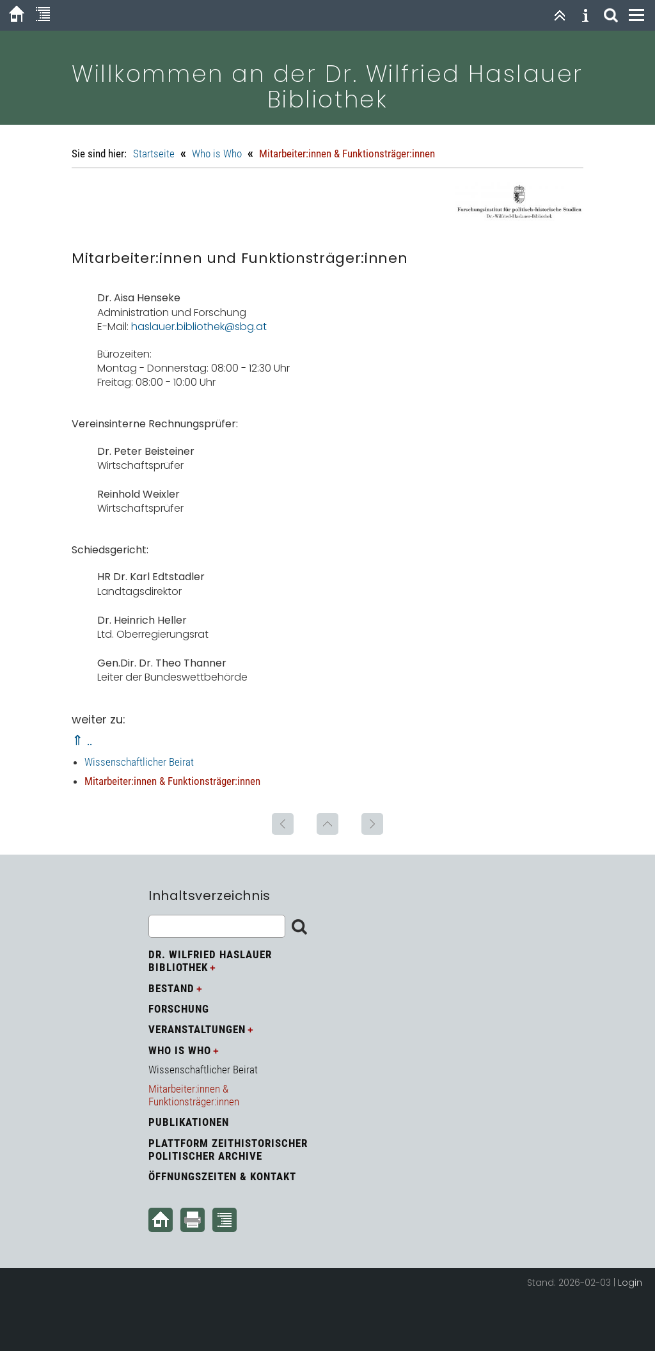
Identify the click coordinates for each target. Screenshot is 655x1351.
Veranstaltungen (197, 1029)
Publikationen (188, 1122)
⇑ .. (82, 740)
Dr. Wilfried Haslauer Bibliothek (210, 961)
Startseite (154, 153)
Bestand (171, 988)
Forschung (178, 1008)
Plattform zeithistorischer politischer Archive (228, 1149)
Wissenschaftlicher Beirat (139, 761)
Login (630, 1282)
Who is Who (217, 153)
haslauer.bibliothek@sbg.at (199, 326)
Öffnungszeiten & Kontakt (222, 1176)
